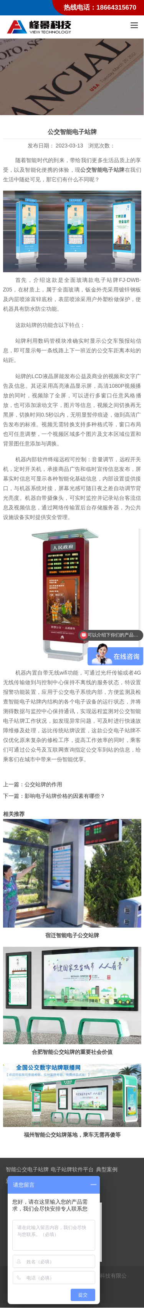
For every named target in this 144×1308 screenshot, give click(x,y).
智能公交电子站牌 (27, 1170)
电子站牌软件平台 (72, 1170)
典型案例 (107, 1170)
